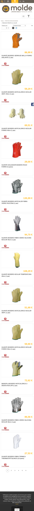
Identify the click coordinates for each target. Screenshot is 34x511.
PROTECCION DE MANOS (11, 21)
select (25, 26)
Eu (20, 1)
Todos (2, 21)
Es (23, 1)
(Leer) (17, 504)
